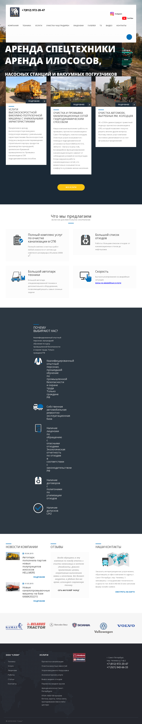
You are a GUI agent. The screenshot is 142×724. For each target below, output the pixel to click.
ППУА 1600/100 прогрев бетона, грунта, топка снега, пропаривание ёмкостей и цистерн (54, 700)
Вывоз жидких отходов (52, 679)
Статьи (11, 679)
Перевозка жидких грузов (53, 683)
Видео (109, 26)
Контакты (121, 26)
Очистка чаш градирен (57, 26)
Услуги (38, 26)
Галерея (92, 26)
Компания (13, 26)
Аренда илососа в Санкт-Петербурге (53, 689)
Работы (11, 675)
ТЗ (101, 26)
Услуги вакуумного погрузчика (55, 670)
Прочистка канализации (52, 661)
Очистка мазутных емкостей (54, 666)
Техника (27, 26)
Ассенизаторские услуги (52, 675)
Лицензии (78, 26)
